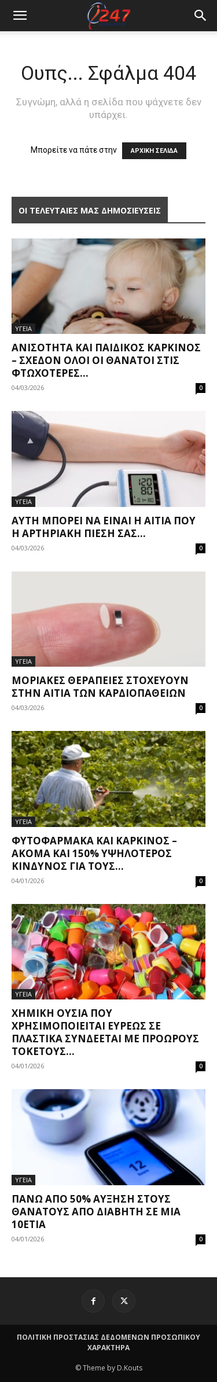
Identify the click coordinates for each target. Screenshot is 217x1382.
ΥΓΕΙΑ (23, 328)
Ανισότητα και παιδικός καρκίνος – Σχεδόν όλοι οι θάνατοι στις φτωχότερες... (106, 360)
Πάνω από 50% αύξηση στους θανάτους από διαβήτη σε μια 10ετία (96, 1211)
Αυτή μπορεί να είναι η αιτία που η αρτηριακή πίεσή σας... (104, 527)
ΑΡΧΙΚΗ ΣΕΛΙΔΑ (154, 151)
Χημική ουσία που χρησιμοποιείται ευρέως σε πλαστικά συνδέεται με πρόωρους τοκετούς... (105, 1032)
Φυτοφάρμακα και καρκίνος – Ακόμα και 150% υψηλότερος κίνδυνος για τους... (94, 853)
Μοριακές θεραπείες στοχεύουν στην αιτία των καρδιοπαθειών (100, 687)
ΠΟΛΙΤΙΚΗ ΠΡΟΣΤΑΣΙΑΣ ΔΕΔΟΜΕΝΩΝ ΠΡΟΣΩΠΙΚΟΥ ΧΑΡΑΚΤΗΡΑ (108, 1342)
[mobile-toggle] (19, 15)
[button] (201, 15)
